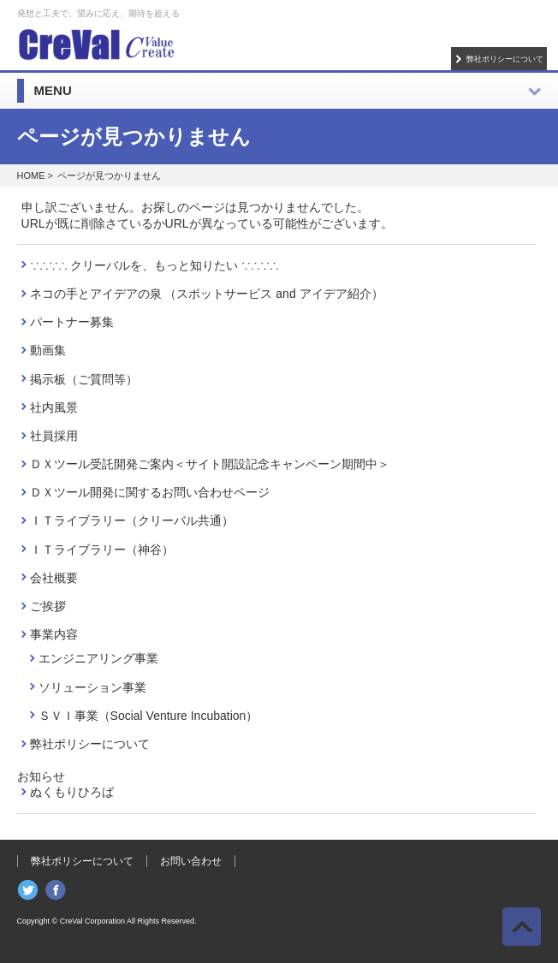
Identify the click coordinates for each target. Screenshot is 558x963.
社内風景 (54, 407)
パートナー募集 (72, 322)
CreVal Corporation (92, 921)
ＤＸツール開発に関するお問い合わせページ (150, 492)
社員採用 (54, 436)
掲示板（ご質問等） (84, 379)
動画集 (48, 350)
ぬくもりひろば (72, 792)
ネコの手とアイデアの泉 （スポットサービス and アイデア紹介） (206, 293)
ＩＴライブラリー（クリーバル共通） (132, 520)
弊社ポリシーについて (504, 58)
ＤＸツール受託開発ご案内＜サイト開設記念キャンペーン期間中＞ (209, 464)
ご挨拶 (48, 606)
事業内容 (54, 634)
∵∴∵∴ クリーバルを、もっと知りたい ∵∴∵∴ (155, 265)
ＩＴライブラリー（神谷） (102, 549)
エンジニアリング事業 (98, 658)
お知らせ (41, 776)
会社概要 (54, 578)
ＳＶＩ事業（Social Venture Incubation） (148, 715)
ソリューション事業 (92, 687)
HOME (31, 175)
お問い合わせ (191, 861)
